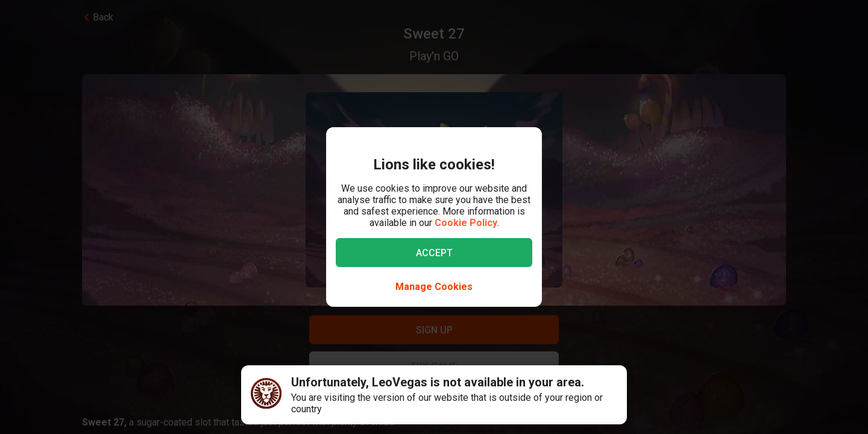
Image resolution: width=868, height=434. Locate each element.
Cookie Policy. (467, 222)
